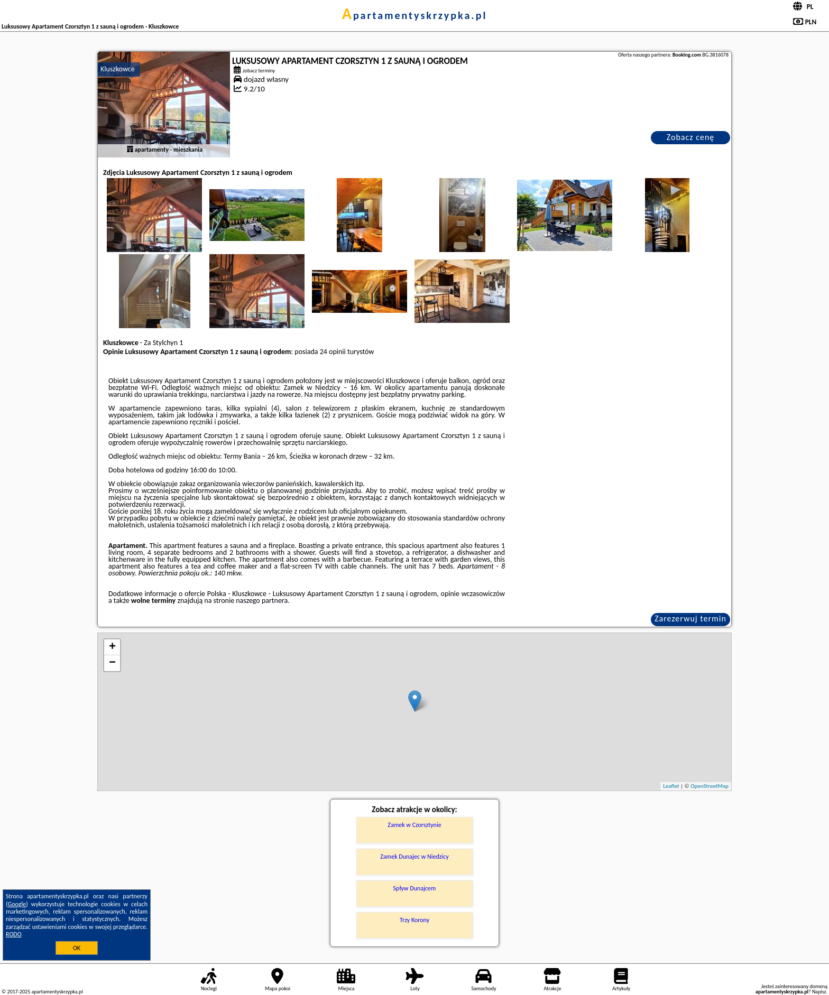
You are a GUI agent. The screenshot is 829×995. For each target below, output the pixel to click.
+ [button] (112, 647)
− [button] (112, 663)
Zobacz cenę (691, 137)
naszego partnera (262, 600)
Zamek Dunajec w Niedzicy (414, 856)
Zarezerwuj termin (690, 618)
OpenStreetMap (709, 786)
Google (17, 904)
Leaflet (671, 786)
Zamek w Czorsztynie (414, 825)
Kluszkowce (117, 68)
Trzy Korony (414, 920)
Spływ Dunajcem (414, 888)
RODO (14, 934)
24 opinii (333, 351)
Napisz (819, 991)
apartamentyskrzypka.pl (414, 15)
